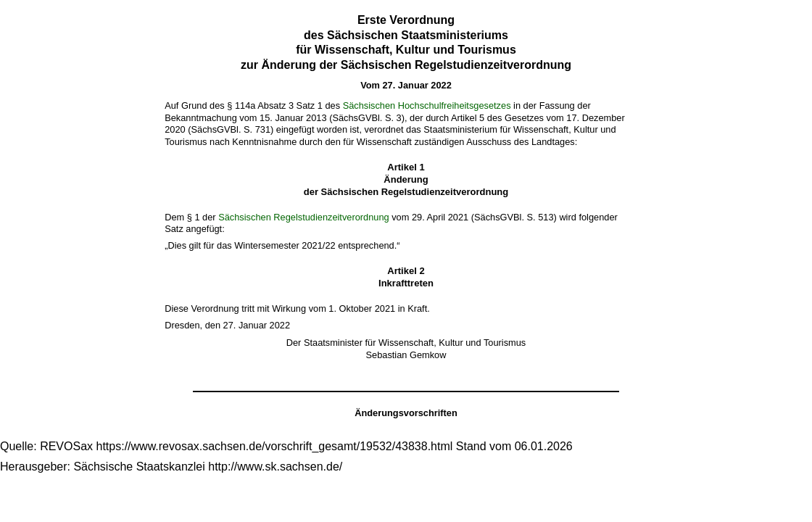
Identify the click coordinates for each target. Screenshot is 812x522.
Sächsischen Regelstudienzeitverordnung (303, 217)
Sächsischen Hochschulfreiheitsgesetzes (427, 105)
